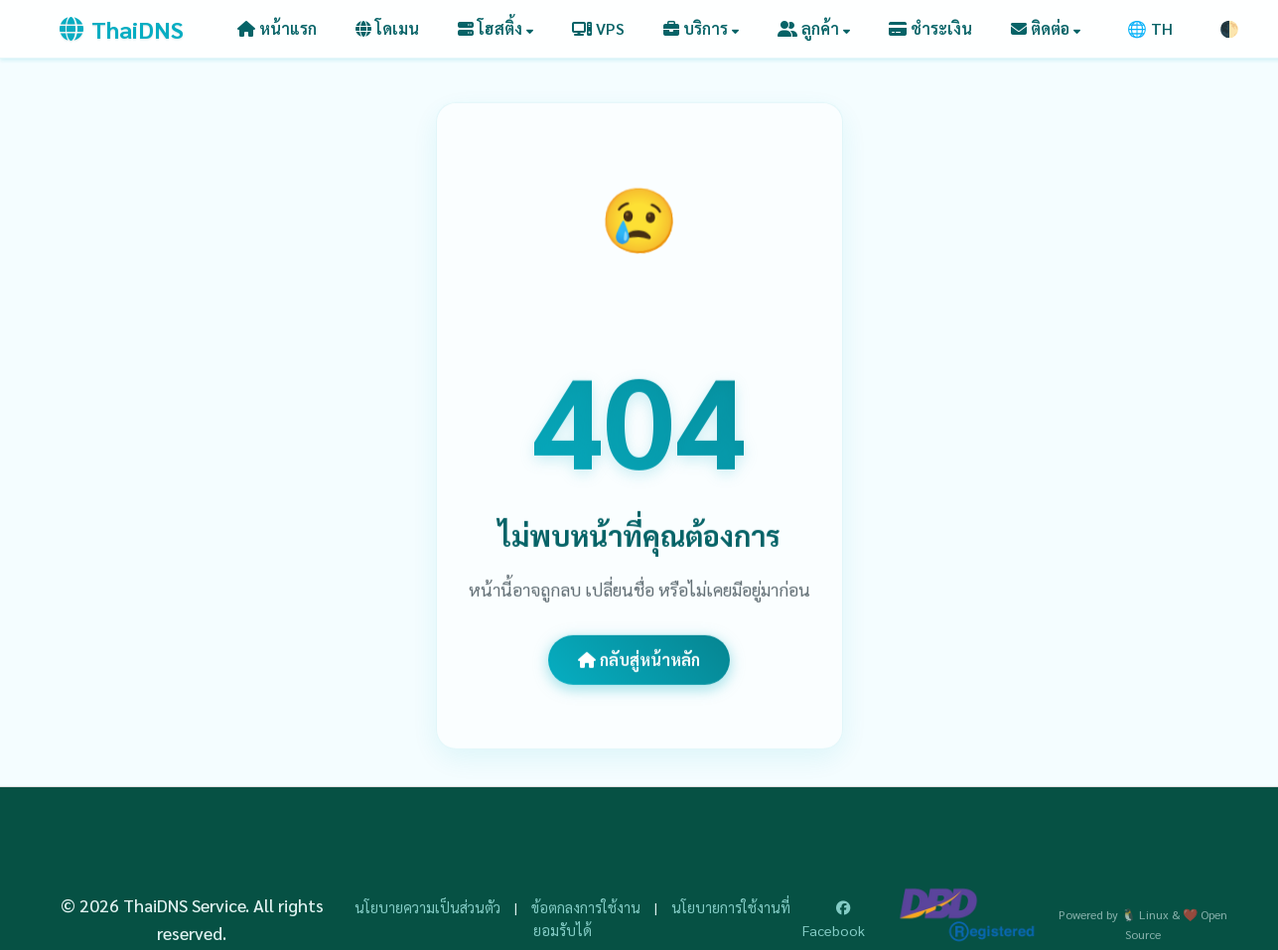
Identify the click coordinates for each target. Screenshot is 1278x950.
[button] (495, 29)
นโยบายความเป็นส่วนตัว (427, 907)
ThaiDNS (122, 29)
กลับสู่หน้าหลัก (639, 659)
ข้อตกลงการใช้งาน (585, 907)
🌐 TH (1150, 28)
